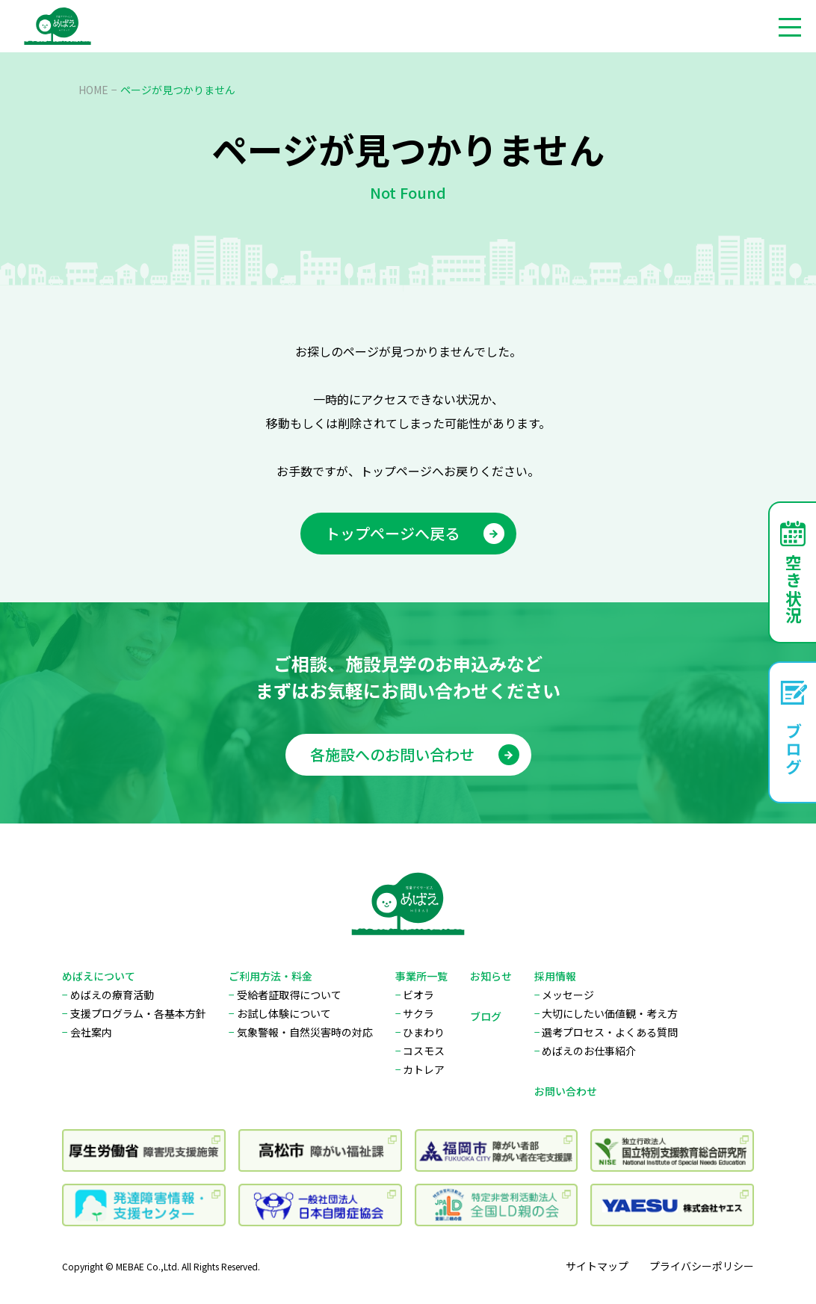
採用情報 (555, 975)
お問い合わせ (565, 1091)
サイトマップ (597, 1265)
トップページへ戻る (414, 533)
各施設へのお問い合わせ (414, 762)
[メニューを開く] (790, 26)
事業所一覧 (421, 975)
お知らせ (491, 975)
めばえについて (98, 975)
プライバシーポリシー (701, 1265)
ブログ (485, 1016)
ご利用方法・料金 (270, 975)
